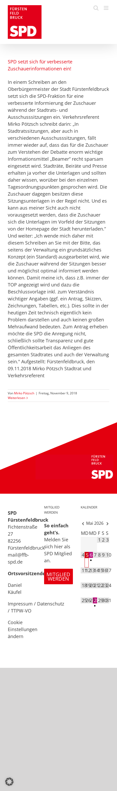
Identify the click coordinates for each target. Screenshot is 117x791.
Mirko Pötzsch (24, 393)
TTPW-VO (21, 611)
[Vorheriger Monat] (83, 524)
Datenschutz (50, 604)
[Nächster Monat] (107, 524)
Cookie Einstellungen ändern (22, 629)
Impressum (20, 604)
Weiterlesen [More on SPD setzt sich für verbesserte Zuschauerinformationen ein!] (16, 398)
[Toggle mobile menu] (106, 8)
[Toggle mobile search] (96, 8)
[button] (9, 781)
